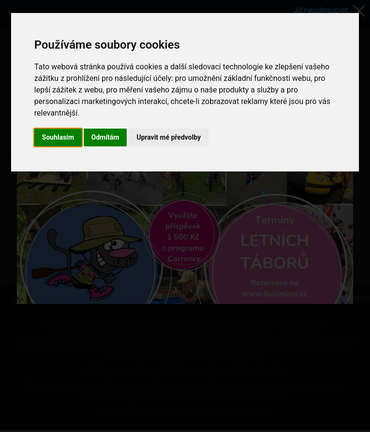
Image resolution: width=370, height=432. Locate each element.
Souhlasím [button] (58, 137)
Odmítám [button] (105, 137)
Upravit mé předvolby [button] (168, 137)
